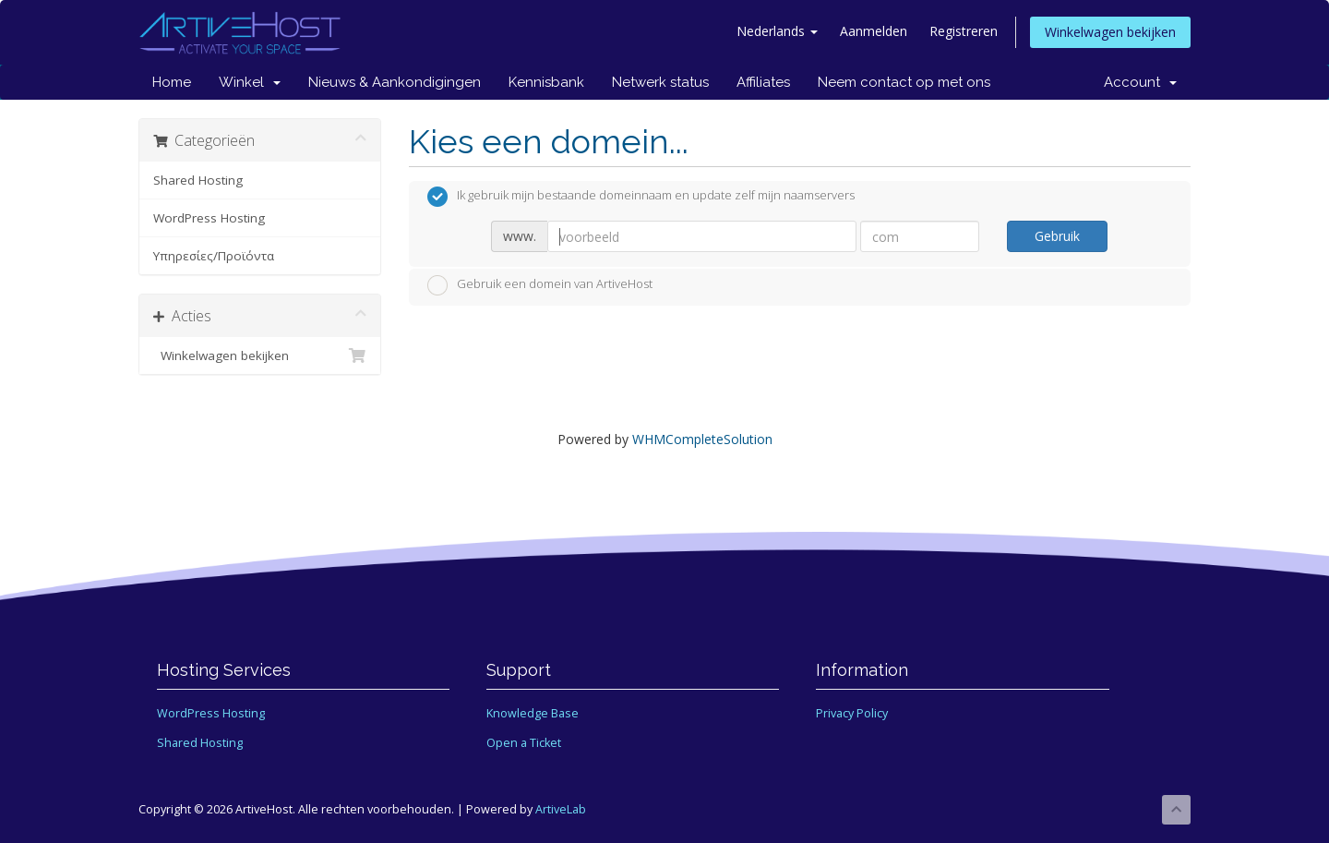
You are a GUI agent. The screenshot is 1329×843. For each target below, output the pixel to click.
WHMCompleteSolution (702, 439)
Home (171, 82)
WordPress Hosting (209, 218)
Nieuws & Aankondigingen (394, 82)
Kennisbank (546, 82)
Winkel (250, 82)
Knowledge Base (532, 713)
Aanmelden (873, 31)
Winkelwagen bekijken (1110, 32)
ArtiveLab (560, 809)
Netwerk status (660, 82)
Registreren (963, 31)
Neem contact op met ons (904, 82)
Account (1140, 82)
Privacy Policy (852, 713)
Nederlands (777, 31)
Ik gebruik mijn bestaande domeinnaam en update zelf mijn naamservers (641, 197)
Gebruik (1057, 236)
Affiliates (763, 82)
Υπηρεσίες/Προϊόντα (213, 255)
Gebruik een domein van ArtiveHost (540, 285)
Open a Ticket (523, 743)
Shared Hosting (198, 180)
